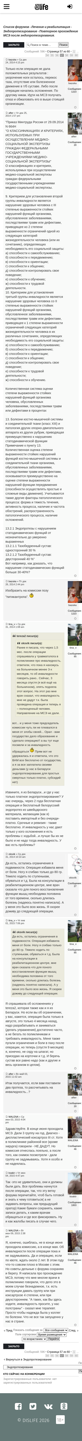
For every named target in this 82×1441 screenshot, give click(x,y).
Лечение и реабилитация (50, 27)
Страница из (58, 51)
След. (72, 1330)
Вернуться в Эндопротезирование (29, 1359)
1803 (74, 1205)
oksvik (12, 854)
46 (75, 1149)
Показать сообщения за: (40, 1330)
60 (76, 55)
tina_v (12, 624)
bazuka (12, 59)
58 (66, 55)
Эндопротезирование (20, 31)
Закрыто (13, 45)
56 (57, 55)
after (11, 113)
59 (71, 55)
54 (47, 55)
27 (75, 886)
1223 (74, 91)
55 (52, 55)
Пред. (9, 1330)
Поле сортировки (40, 1334)
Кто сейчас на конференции (24, 1374)
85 (75, 656)
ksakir (12, 1173)
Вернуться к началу (75, 107)
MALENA (13, 1116)
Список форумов (16, 27)
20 (75, 145)
